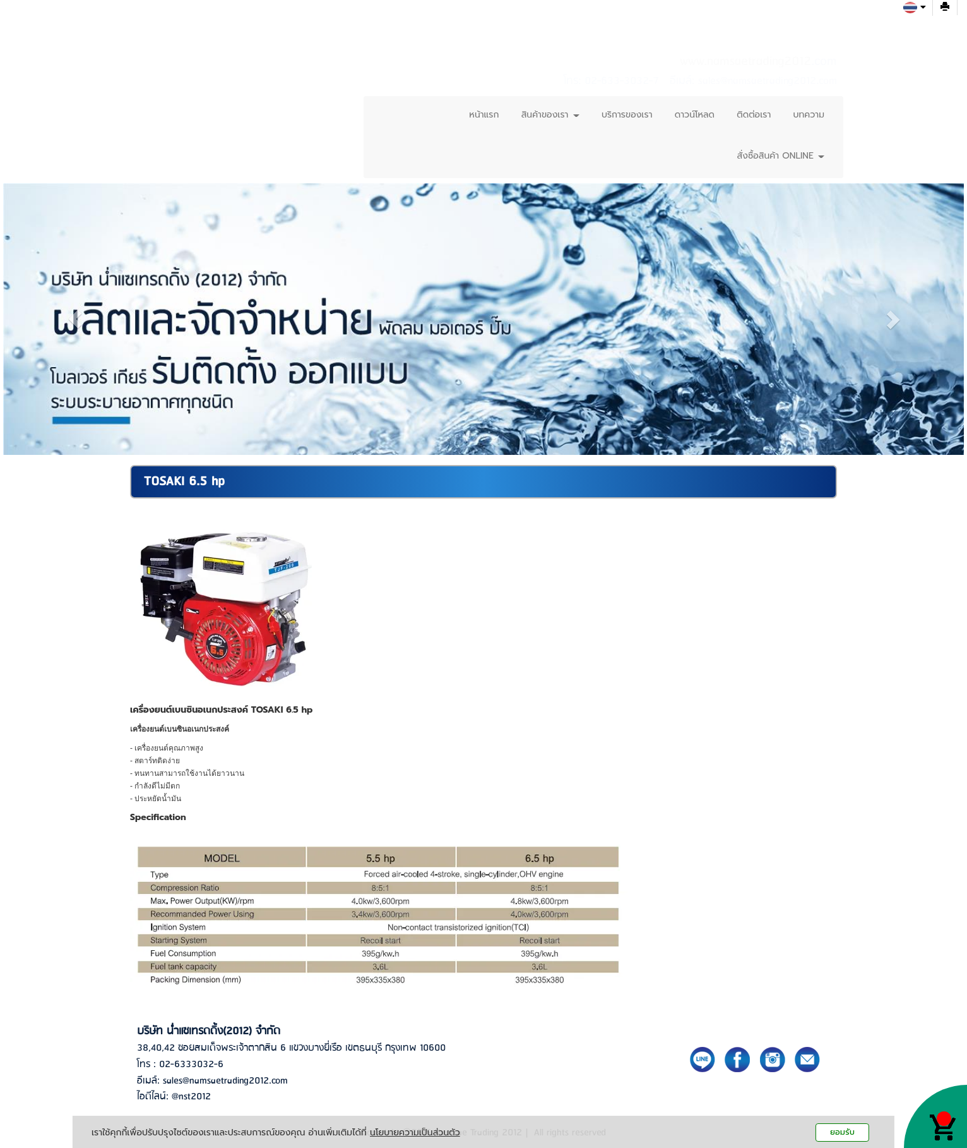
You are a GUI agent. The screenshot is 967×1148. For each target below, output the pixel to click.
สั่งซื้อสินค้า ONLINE (780, 155)
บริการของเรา (627, 114)
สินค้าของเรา (550, 114)
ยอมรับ (842, 1132)
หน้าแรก (484, 114)
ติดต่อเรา (754, 114)
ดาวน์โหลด (695, 114)
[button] (75, 319)
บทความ (808, 114)
